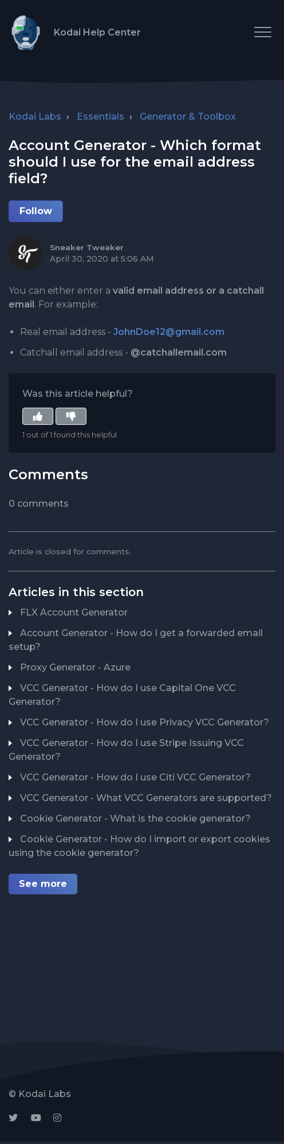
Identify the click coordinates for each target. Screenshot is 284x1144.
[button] (262, 32)
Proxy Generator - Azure (75, 667)
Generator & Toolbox (188, 116)
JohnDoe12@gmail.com (168, 331)
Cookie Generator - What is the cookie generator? (135, 818)
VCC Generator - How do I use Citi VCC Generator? (135, 777)
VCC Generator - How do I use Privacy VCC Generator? (144, 722)
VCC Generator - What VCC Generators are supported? (146, 797)
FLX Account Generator (74, 612)
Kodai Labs (35, 116)
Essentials (100, 116)
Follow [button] (35, 211)
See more (43, 883)
